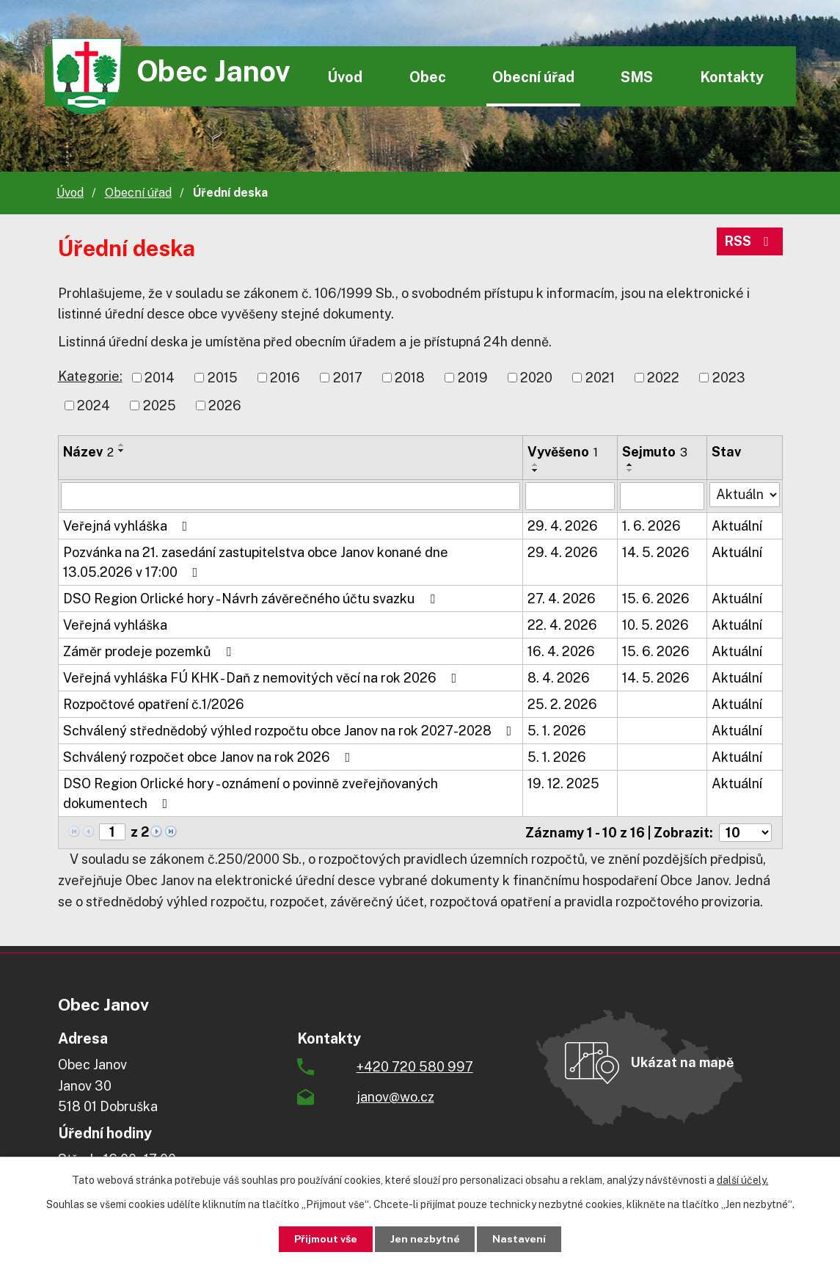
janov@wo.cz (395, 1097)
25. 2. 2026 (562, 704)
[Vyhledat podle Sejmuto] (662, 496)
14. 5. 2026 (656, 552)
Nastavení (520, 1239)
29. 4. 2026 (562, 526)
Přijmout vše (325, 1239)
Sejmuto (654, 451)
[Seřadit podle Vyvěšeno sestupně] (535, 470)
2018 (410, 377)
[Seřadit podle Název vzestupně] (122, 445)
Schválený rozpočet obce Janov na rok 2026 (210, 757)
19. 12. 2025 (563, 783)
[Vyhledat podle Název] (290, 496)
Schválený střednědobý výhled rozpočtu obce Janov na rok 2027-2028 (290, 730)
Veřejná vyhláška (128, 526)
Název (88, 451)
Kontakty (732, 76)
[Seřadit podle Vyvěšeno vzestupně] (535, 465)
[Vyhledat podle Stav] (744, 494)
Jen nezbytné (425, 1239)
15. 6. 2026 (656, 598)
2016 (285, 377)
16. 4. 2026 (561, 651)
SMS (637, 76)
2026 (224, 405)
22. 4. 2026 (562, 625)
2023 (728, 377)
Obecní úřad (533, 76)
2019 (473, 377)
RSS (750, 242)
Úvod (344, 76)
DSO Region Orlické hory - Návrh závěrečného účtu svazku (252, 598)
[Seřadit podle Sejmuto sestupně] (630, 470)
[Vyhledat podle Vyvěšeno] (570, 496)
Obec (427, 76)
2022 (663, 377)
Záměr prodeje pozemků (150, 651)
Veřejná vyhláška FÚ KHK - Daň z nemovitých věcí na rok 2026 (263, 677)
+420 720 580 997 (415, 1066)
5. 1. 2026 (556, 730)
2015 (223, 377)
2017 (347, 377)
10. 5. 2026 (655, 625)
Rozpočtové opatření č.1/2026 (153, 704)
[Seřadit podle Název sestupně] (122, 451)
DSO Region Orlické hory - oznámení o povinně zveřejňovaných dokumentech (250, 793)
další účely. (742, 1180)
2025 (159, 405)
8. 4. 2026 (558, 677)
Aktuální (737, 526)
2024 (93, 405)
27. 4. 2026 (561, 598)
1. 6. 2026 (651, 526)
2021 (600, 377)
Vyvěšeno (562, 451)
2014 (160, 377)
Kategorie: (90, 376)
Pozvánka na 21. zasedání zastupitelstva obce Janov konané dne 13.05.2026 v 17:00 (255, 562)
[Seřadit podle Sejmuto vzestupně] (630, 465)
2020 (536, 377)
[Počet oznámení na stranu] (745, 832)
